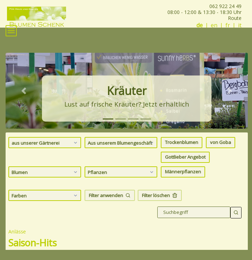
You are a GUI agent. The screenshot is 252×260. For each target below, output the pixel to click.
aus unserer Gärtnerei (45, 142)
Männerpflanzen (183, 171)
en (214, 25)
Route (235, 18)
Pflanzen (121, 171)
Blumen (45, 171)
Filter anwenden (110, 195)
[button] (24, 90)
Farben (45, 195)
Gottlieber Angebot (185, 157)
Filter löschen (160, 195)
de (199, 25)
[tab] (108, 119)
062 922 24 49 (225, 6)
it (240, 25)
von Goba (220, 142)
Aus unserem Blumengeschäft (121, 142)
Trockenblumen (181, 142)
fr (227, 25)
